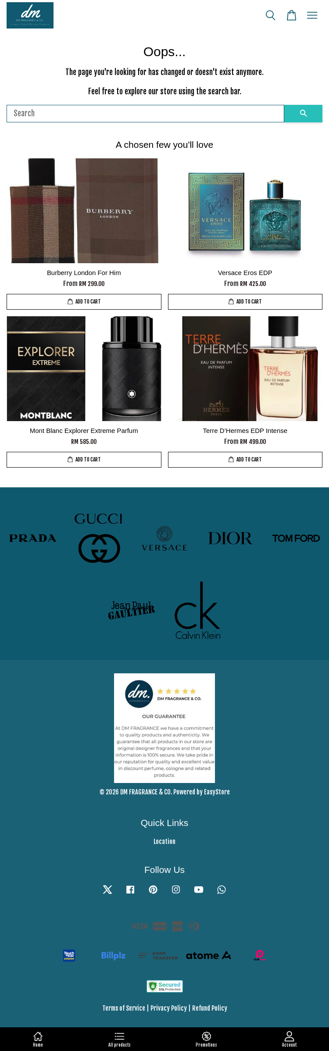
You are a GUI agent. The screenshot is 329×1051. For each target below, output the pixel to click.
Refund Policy (209, 1008)
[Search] (145, 113)
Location (164, 841)
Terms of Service (123, 1008)
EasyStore (217, 792)
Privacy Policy (168, 1008)
